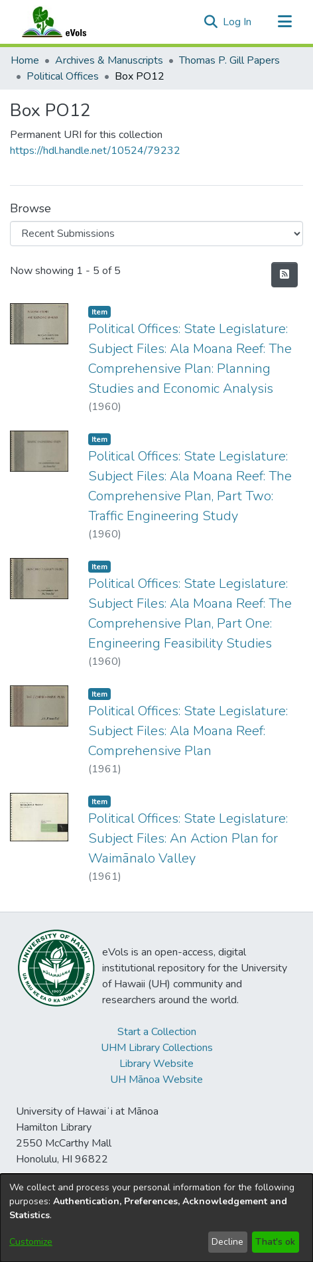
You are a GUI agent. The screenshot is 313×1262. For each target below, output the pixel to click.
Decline (227, 1241)
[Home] (67, 21)
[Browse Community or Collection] (156, 233)
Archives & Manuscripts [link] (109, 60)
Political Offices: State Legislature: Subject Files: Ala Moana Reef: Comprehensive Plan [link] (188, 731)
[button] (210, 22)
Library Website (156, 1063)
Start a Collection (156, 1031)
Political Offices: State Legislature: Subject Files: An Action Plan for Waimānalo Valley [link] (188, 838)
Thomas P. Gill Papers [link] (229, 60)
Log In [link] (238, 22)
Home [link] (25, 60)
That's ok (275, 1241)
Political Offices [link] (63, 76)
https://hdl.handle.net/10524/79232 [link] (95, 150)
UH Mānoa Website (156, 1079)
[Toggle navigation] (284, 22)
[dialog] (156, 1218)
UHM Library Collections (157, 1047)
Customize (30, 1241)
